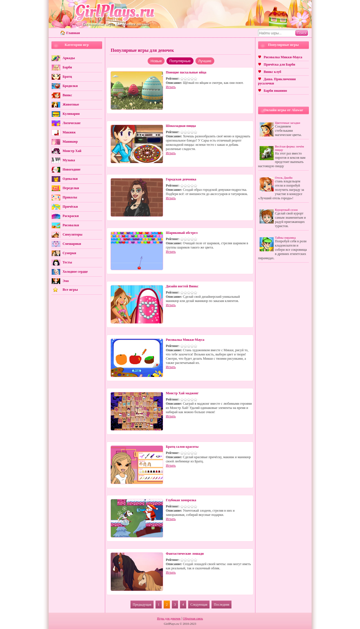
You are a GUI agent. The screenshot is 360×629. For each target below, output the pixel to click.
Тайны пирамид (285, 237)
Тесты (67, 262)
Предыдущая (142, 604)
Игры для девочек (169, 618)
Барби (67, 67)
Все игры (70, 289)
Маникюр (70, 142)
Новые (156, 61)
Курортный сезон (286, 209)
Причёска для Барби (279, 64)
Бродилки (70, 86)
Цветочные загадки (287, 122)
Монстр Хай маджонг (182, 393)
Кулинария (71, 114)
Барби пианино (275, 91)
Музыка (69, 160)
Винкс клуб (272, 72)
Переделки (71, 188)
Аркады (69, 58)
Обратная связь (193, 618)
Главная (73, 33)
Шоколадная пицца (181, 126)
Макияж (69, 132)
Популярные (179, 61)
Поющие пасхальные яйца (186, 72)
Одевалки (70, 179)
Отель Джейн (284, 177)
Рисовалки (71, 225)
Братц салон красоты (182, 447)
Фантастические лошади (185, 554)
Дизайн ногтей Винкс (182, 286)
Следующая (198, 604)
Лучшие (205, 61)
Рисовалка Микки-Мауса (185, 340)
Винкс (67, 95)
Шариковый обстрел (182, 233)
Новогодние (71, 169)
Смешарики (72, 244)
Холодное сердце (75, 272)
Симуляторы (72, 234)
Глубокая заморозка (181, 500)
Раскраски (71, 216)
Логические (72, 123)
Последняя (221, 604)
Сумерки (69, 253)
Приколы (70, 197)
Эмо (66, 281)
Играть (171, 87)
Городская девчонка (181, 179)
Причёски (70, 207)
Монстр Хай (72, 151)
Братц (67, 77)
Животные (71, 104)
